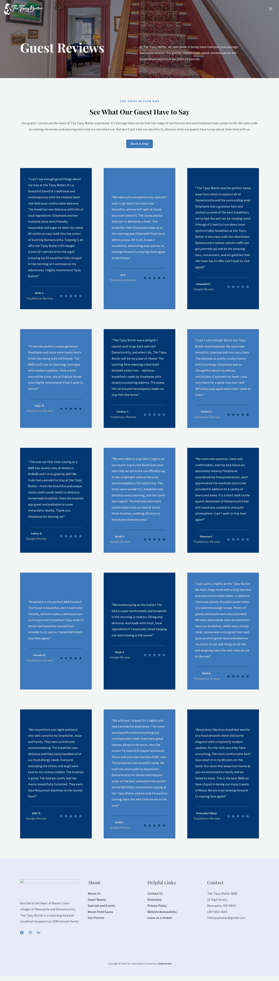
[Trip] (38, 933)
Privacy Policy (157, 906)
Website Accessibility (162, 912)
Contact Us (155, 894)
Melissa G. (206, 412)
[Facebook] (22, 933)
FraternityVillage (206, 814)
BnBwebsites (165, 964)
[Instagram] (30, 933)
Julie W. (36, 814)
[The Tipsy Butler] (18, 8)
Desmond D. (203, 284)
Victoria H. (39, 655)
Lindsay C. (122, 412)
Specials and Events (101, 906)
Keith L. (120, 823)
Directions (154, 900)
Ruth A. (39, 293)
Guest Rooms (97, 900)
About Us (94, 894)
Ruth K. (206, 674)
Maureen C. (206, 537)
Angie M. (39, 406)
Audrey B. (36, 534)
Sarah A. (120, 537)
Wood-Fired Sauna (100, 912)
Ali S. (123, 275)
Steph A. (120, 652)
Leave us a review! (159, 918)
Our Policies (96, 918)
